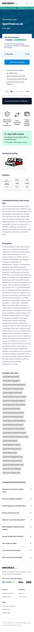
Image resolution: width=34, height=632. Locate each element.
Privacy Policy (6, 609)
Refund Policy (6, 613)
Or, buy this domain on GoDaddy (17, 101)
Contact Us (22, 597)
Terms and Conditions (8, 606)
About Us (21, 593)
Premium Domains (7, 593)
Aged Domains (6, 597)
